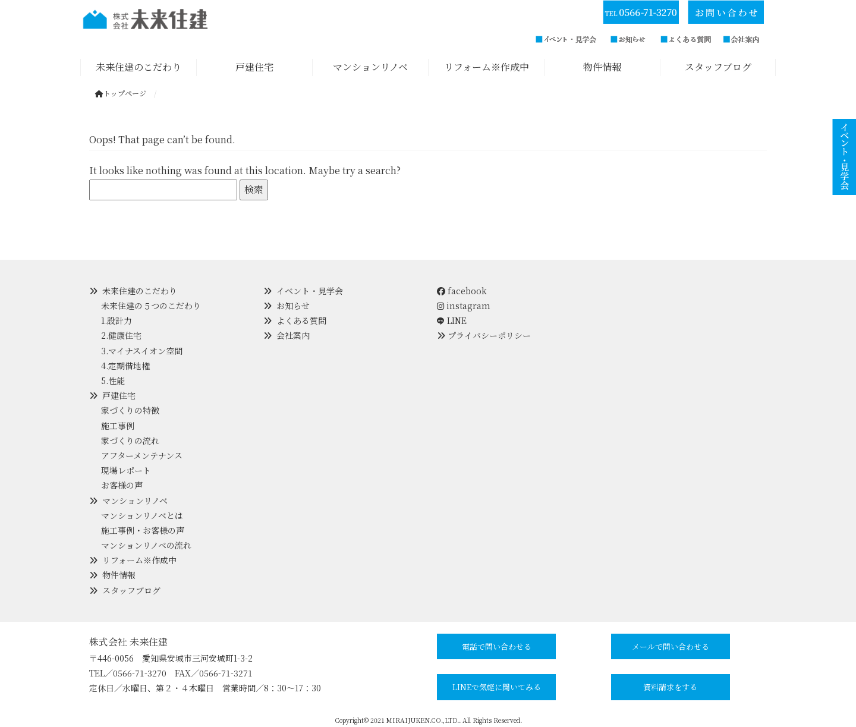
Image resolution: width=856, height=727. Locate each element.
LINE (457, 320)
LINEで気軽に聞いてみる (496, 687)
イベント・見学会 (309, 291)
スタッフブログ (131, 590)
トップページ (120, 93)
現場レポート (126, 470)
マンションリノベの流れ (146, 545)
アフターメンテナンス (141, 455)
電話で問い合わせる (496, 646)
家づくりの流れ (130, 440)
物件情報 (119, 575)
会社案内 (293, 335)
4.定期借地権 (125, 366)
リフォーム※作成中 (139, 560)
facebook (462, 291)
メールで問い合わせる (670, 646)
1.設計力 (116, 320)
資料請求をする (670, 687)
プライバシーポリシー (489, 335)
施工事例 (117, 426)
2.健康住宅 (121, 335)
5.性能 (113, 380)
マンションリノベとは (142, 515)
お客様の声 (122, 485)
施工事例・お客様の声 (142, 530)
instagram (463, 305)
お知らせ (293, 305)
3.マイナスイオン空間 (141, 351)
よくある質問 (301, 320)
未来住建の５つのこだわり (151, 305)
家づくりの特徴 (130, 410)
